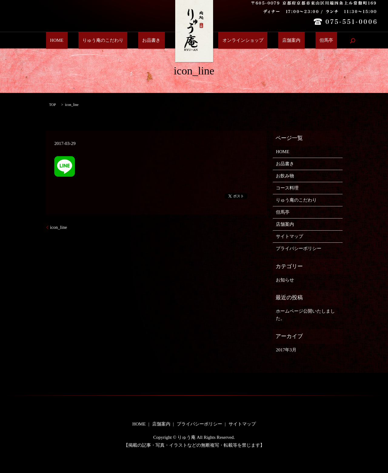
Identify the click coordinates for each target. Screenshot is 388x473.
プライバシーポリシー (298, 248)
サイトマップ (289, 236)
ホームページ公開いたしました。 (305, 315)
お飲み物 (285, 175)
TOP (52, 105)
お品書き (153, 40)
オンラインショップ (240, 40)
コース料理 (287, 188)
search (330, 40)
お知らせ (285, 280)
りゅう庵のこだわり (112, 40)
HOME (75, 40)
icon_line (58, 227)
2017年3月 (286, 349)
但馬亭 (308, 40)
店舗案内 (281, 40)
